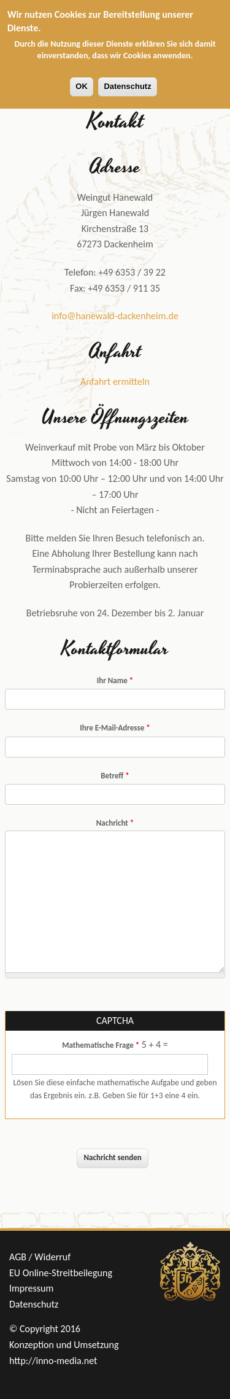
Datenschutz (127, 86)
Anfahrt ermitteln (115, 381)
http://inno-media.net (53, 1360)
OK (81, 86)
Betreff (115, 775)
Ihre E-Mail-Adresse (115, 727)
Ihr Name (115, 680)
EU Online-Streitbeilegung (60, 1273)
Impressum (31, 1288)
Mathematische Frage (100, 1045)
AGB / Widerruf (40, 1257)
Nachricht (115, 822)
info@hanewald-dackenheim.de (115, 316)
